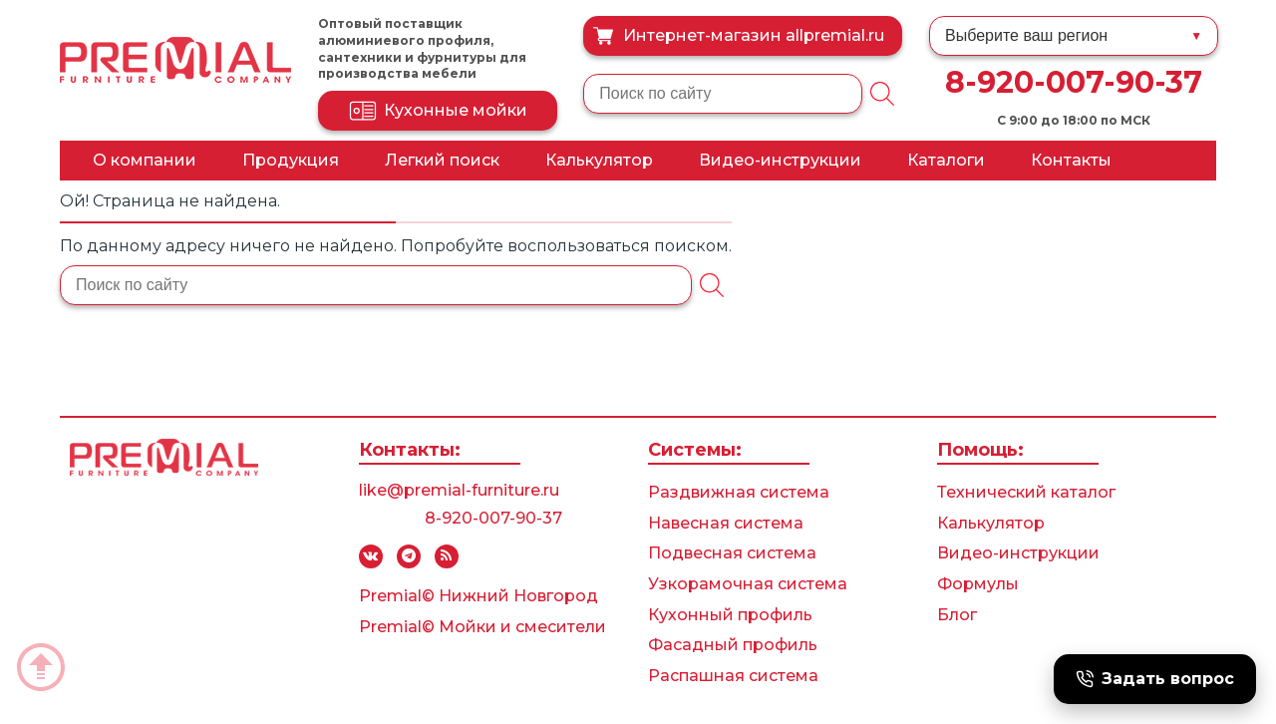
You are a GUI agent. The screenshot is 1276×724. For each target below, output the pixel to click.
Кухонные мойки (437, 111)
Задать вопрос (1155, 678)
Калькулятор (599, 160)
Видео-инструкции (780, 160)
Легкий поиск (442, 160)
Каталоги (946, 160)
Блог (957, 614)
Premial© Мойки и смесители (482, 626)
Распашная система (733, 675)
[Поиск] (882, 94)
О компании (144, 160)
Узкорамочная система (747, 583)
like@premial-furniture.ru (459, 490)
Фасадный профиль (732, 644)
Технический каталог (1026, 492)
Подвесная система (732, 552)
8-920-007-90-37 (1073, 82)
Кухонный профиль (730, 614)
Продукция (290, 160)
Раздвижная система (738, 492)
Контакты (1071, 160)
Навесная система (725, 523)
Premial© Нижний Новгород (478, 595)
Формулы (978, 583)
